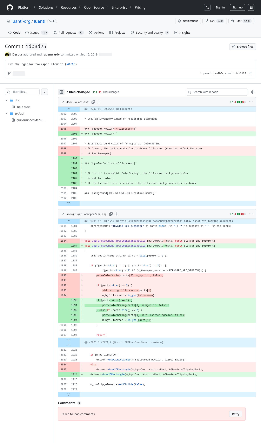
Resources (71, 7)
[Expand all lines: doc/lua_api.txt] (107, 102)
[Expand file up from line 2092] (77, 109)
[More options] (251, 102)
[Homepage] (10, 7)
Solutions (48, 7)
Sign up (238, 7)
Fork (214, 21)
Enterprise (122, 7)
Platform (27, 7)
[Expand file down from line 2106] (77, 203)
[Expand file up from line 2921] (77, 345)
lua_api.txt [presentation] (23, 107)
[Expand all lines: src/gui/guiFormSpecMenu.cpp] (125, 214)
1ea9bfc (218, 73)
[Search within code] (215, 92)
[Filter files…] (30, 92)
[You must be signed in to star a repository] (241, 21)
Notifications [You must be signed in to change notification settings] (188, 21)
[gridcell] (161, 109)
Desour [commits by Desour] (17, 54)
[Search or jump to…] (207, 7)
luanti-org (21, 21)
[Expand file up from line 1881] (77, 221)
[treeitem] (30, 103)
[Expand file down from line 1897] (77, 340)
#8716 (71, 64)
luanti (40, 21)
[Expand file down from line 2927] (77, 394)
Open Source (96, 7)
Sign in (220, 7)
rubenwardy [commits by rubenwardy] (51, 54)
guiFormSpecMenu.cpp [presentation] (32, 120)
